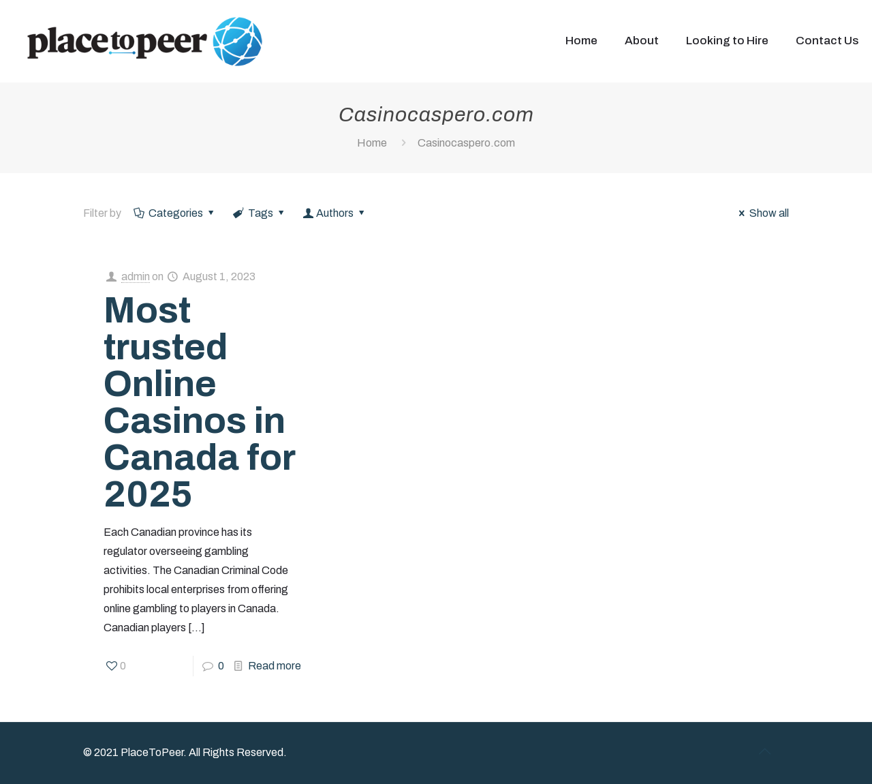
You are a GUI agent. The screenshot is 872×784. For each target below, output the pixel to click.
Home (372, 143)
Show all (761, 213)
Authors (335, 213)
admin (135, 276)
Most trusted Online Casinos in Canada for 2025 (199, 402)
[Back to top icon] (764, 751)
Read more (274, 666)
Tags (260, 213)
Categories (175, 213)
